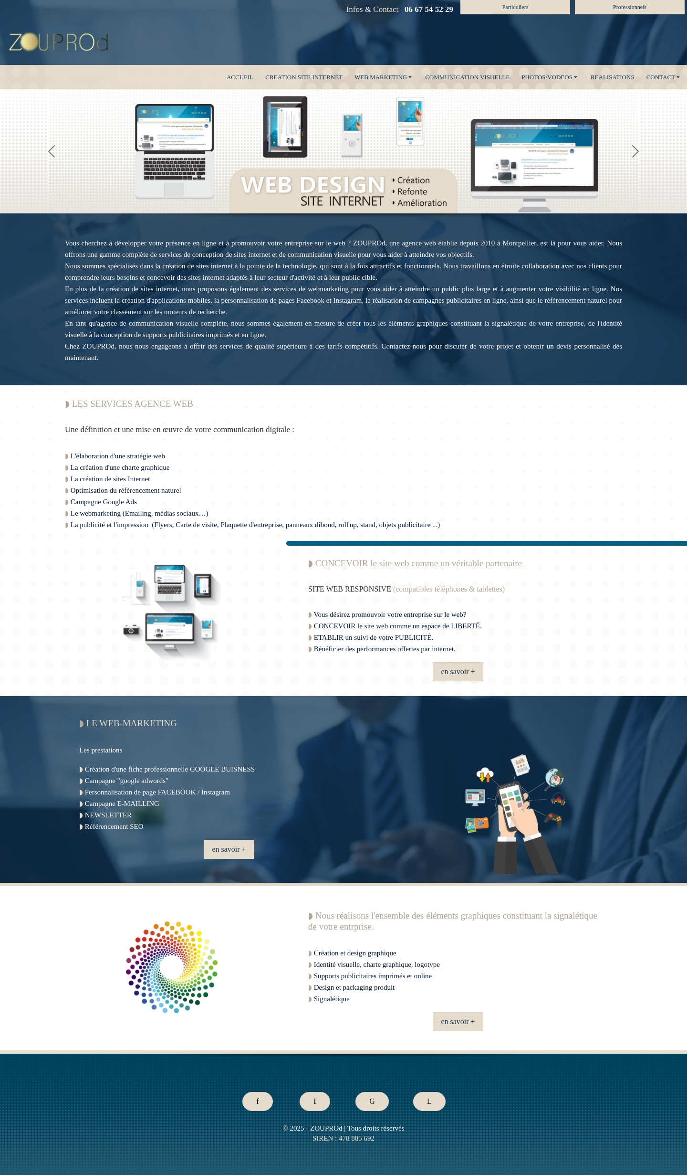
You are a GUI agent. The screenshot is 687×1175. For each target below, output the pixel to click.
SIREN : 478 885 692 (343, 1138)
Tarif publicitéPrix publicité (21, 1048)
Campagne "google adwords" (127, 780)
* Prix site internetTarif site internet (228, 1048)
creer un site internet (186, 388)
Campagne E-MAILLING (122, 803)
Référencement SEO (114, 826)
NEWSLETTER (108, 815)
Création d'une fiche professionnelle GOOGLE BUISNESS (170, 769)
